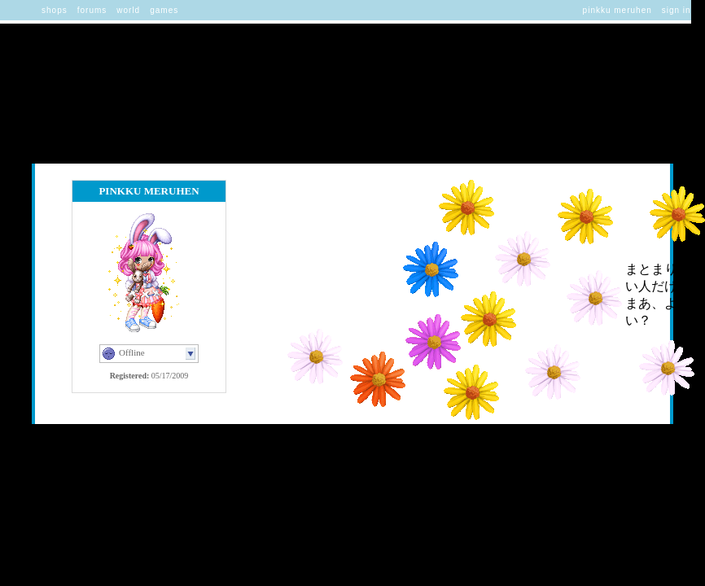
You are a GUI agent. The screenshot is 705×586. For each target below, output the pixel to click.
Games (164, 10)
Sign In (676, 10)
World (128, 10)
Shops (55, 10)
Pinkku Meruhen (617, 10)
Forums (92, 10)
